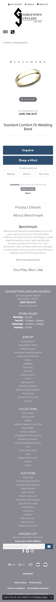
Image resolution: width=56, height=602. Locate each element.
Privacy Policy (28, 522)
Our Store (28, 477)
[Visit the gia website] (12, 564)
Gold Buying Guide (28, 503)
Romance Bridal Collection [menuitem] (28, 424)
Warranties (44, 174)
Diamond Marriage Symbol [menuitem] (28, 443)
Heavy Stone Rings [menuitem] (28, 450)
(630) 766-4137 (28, 114)
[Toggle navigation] (5, 32)
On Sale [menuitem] (28, 401)
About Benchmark (28, 215)
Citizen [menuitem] (27, 420)
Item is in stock (28, 189)
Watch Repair (28, 492)
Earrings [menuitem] (28, 363)
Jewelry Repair (28, 488)
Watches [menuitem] (28, 371)
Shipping (11, 174)
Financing (28, 511)
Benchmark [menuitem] (28, 428)
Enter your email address (28, 541)
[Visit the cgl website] (45, 564)
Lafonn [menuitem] (28, 461)
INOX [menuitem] (28, 454)
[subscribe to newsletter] (49, 546)
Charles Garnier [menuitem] (28, 431)
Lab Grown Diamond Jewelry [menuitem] (28, 352)
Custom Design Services (28, 481)
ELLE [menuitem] (28, 446)
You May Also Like (28, 269)
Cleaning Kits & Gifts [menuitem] (28, 397)
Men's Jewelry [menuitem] (28, 382)
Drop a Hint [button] (28, 160)
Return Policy (28, 518)
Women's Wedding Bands (16, 42)
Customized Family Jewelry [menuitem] (28, 435)
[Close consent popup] (51, 597)
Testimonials (28, 507)
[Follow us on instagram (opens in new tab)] (32, 551)
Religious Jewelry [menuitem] (28, 386)
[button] (15, 4)
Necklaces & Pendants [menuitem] (28, 356)
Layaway (28, 514)
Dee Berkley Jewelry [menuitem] (28, 439)
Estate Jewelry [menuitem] (28, 341)
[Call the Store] (28, 302)
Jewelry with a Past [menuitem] (28, 457)
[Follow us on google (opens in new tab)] (27, 551)
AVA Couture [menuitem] (28, 417)
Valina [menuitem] (28, 465)
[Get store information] (28, 306)
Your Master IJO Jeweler (28, 485)
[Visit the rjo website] (30, 564)
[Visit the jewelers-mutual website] (28, 573)
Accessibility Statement (38, 588)
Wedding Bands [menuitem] (28, 349)
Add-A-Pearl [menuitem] (28, 393)
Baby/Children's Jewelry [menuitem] (28, 389)
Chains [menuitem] (28, 378)
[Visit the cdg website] (38, 564)
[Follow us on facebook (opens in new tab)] (23, 551)
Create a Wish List (28, 496)
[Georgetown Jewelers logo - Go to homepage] (28, 17)
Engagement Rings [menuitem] (28, 345)
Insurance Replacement (28, 499)
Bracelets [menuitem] (28, 367)
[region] (28, 78)
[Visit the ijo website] (22, 564)
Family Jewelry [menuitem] (28, 375)
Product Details (28, 207)
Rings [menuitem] (28, 360)
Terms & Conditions (28, 525)
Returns (26, 174)
